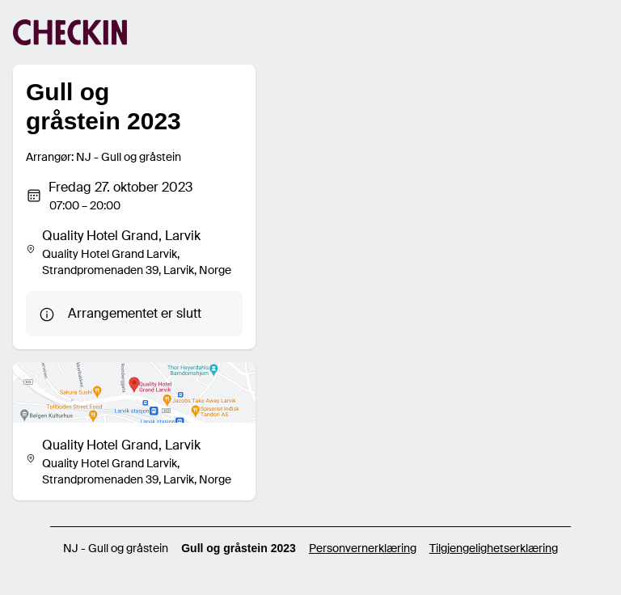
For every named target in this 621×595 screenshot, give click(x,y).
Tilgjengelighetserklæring (493, 548)
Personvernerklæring (362, 548)
